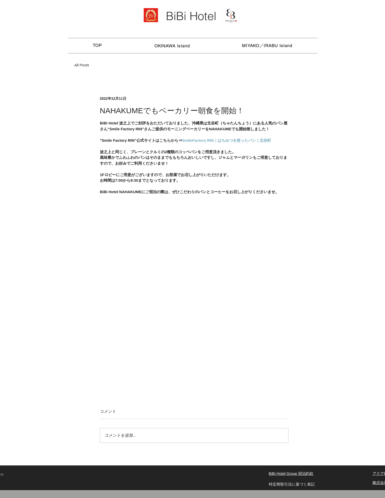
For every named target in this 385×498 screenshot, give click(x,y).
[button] (172, 45)
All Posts (81, 65)
